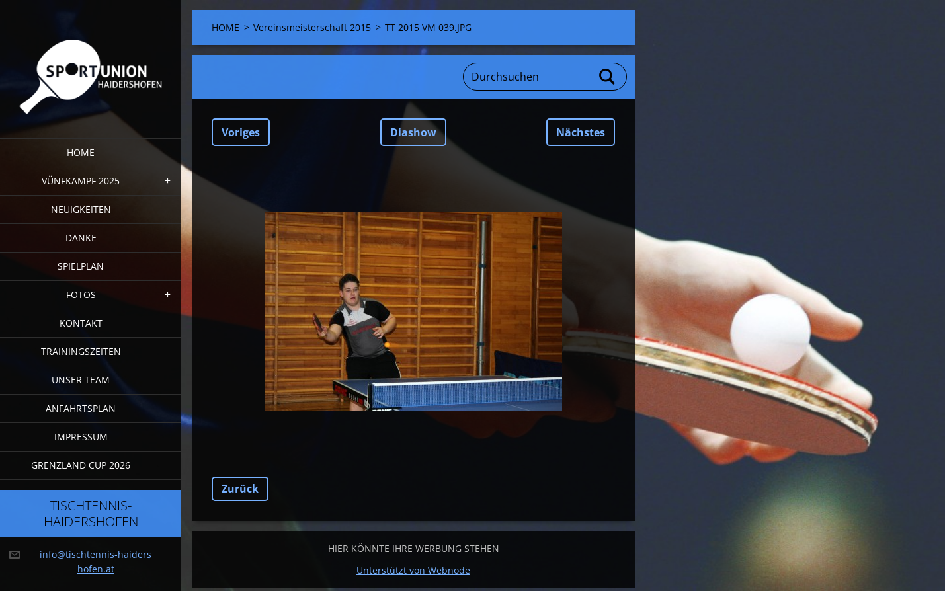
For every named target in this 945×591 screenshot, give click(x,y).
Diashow (413, 132)
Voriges (241, 132)
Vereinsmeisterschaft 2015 (312, 27)
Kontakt (81, 323)
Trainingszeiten (81, 351)
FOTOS (81, 294)
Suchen (607, 77)
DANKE (81, 237)
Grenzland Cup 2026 (80, 465)
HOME (81, 152)
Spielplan (81, 266)
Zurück (240, 488)
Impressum (81, 436)
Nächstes (580, 132)
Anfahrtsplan (81, 408)
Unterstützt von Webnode (413, 570)
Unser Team (81, 380)
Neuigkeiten (81, 209)
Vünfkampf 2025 (81, 181)
